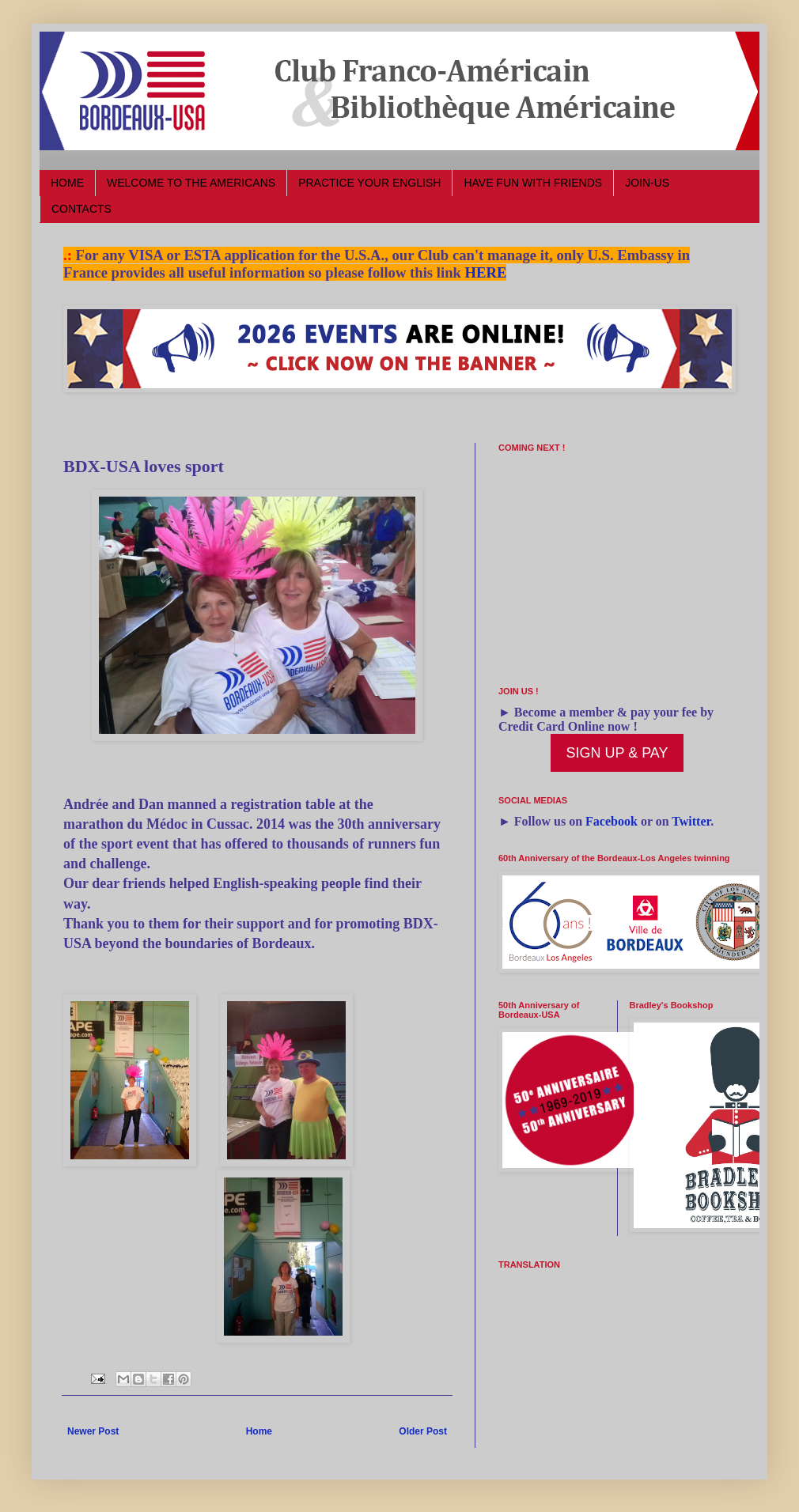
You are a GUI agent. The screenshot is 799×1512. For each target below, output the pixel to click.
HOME (67, 182)
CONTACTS (81, 208)
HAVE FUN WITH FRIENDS (533, 182)
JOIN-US (647, 182)
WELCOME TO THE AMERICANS (191, 182)
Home (259, 1431)
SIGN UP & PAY (617, 753)
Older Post (423, 1431)
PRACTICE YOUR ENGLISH (369, 182)
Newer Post (93, 1431)
